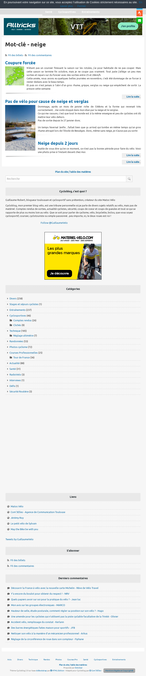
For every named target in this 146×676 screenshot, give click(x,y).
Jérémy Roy (17, 517)
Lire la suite (132, 96)
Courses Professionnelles (24, 352)
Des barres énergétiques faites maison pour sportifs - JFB (43, 627)
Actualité (15, 363)
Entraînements (17, 310)
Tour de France (21, 357)
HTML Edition (57, 670)
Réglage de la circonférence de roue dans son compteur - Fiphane (47, 639)
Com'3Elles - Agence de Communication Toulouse (38, 512)
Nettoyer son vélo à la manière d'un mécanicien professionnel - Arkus (49, 633)
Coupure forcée (20, 63)
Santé (13, 369)
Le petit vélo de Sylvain (23, 523)
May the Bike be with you (24, 529)
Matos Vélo (17, 506)
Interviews (15, 380)
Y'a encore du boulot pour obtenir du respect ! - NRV (40, 593)
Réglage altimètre (23, 335)
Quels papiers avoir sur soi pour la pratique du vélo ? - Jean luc (46, 599)
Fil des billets (15, 55)
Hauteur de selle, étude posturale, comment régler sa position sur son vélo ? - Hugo (57, 610)
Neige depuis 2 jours (58, 143)
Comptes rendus (22, 320)
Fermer (81, 6)
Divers (13, 298)
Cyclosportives (18, 315)
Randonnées (16, 341)
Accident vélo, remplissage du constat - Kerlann (37, 622)
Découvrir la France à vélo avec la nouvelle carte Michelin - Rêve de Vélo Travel (54, 588)
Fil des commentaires (40, 55)
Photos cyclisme (18, 347)
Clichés (17, 325)
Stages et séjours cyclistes (24, 304)
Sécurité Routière (19, 391)
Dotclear (79, 667)
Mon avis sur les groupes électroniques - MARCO (38, 605)
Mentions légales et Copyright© (119, 670)
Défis (12, 386)
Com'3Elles (95, 670)
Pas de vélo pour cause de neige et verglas (47, 102)
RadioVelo (15, 374)
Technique (15, 330)
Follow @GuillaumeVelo (54, 222)
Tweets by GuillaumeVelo (19, 539)
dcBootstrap (41, 670)
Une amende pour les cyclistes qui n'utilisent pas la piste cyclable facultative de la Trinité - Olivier (64, 616)
